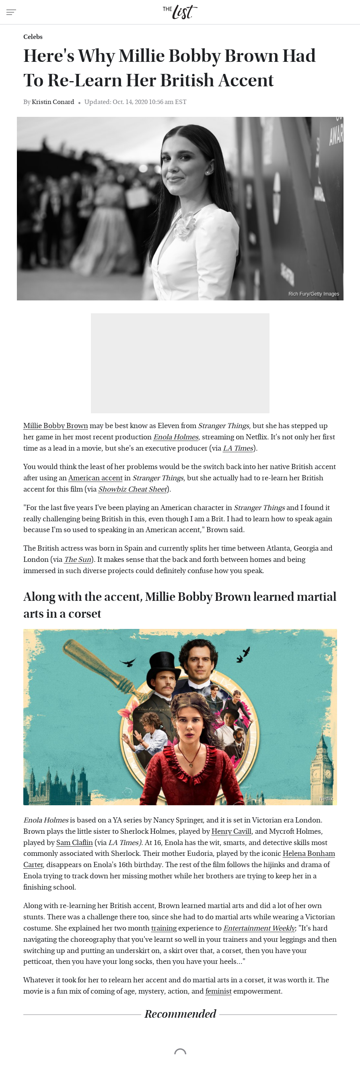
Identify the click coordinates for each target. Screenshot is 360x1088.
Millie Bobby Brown (55, 426)
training (164, 928)
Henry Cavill (231, 831)
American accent (95, 478)
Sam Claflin (74, 843)
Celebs (33, 37)
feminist (219, 991)
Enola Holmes (175, 437)
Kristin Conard (53, 102)
